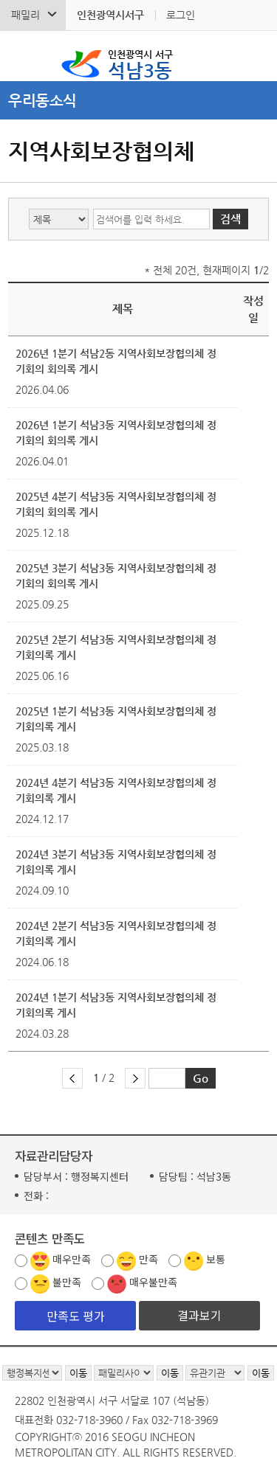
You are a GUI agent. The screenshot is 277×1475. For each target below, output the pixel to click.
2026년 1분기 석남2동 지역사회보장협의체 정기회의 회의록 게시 (116, 361)
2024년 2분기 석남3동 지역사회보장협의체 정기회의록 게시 (116, 933)
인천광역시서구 (110, 15)
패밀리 (25, 15)
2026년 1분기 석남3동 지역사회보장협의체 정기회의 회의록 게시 (116, 432)
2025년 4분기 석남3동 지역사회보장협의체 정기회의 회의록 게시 (116, 504)
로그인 (180, 15)
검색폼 (21, 56)
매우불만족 (153, 1281)
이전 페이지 (72, 1078)
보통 (215, 1259)
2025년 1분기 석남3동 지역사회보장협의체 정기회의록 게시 (116, 718)
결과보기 (199, 1315)
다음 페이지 (135, 1078)
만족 (148, 1259)
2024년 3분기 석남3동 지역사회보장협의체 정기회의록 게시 (116, 861)
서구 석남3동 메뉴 (256, 56)
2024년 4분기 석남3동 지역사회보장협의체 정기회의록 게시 (116, 790)
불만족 (66, 1281)
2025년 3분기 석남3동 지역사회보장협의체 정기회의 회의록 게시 (116, 575)
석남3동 (140, 63)
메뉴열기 (138, 100)
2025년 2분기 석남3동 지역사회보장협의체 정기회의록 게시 (116, 647)
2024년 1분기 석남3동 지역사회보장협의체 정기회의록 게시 (116, 1004)
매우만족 (71, 1259)
